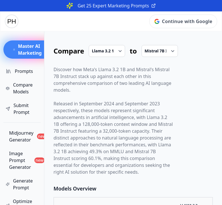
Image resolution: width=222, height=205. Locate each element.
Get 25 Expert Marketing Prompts (117, 6)
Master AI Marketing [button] (27, 49)
